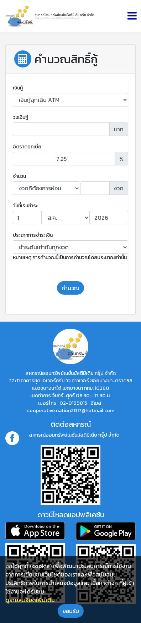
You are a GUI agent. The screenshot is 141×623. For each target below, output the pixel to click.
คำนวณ (70, 288)
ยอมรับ (70, 611)
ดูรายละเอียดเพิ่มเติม (30, 600)
